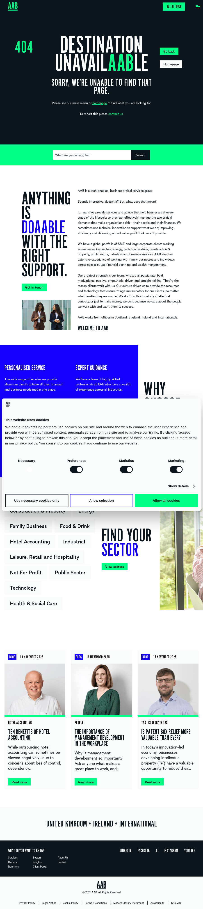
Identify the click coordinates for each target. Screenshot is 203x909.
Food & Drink (75, 525)
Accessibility (157, 903)
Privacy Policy (27, 903)
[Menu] (198, 5)
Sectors (37, 857)
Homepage (171, 64)
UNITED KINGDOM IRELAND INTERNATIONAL (101, 824)
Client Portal (40, 866)
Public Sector (70, 572)
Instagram (171, 850)
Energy (86, 510)
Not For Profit (26, 572)
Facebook (143, 850)
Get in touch (174, 6)
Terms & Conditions (96, 903)
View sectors (114, 566)
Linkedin (125, 850)
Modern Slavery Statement (128, 903)
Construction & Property (37, 510)
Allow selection (101, 500)
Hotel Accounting (30, 541)
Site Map (176, 903)
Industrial (74, 541)
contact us (115, 113)
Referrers (13, 866)
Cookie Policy (70, 903)
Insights (37, 862)
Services (13, 857)
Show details (178, 486)
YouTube (189, 850)
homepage (99, 102)
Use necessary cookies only (36, 500)
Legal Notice (49, 903)
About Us (63, 857)
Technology (23, 587)
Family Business (28, 525)
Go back (169, 51)
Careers (12, 862)
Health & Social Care (33, 603)
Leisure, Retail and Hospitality (44, 556)
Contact (62, 862)
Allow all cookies (166, 500)
